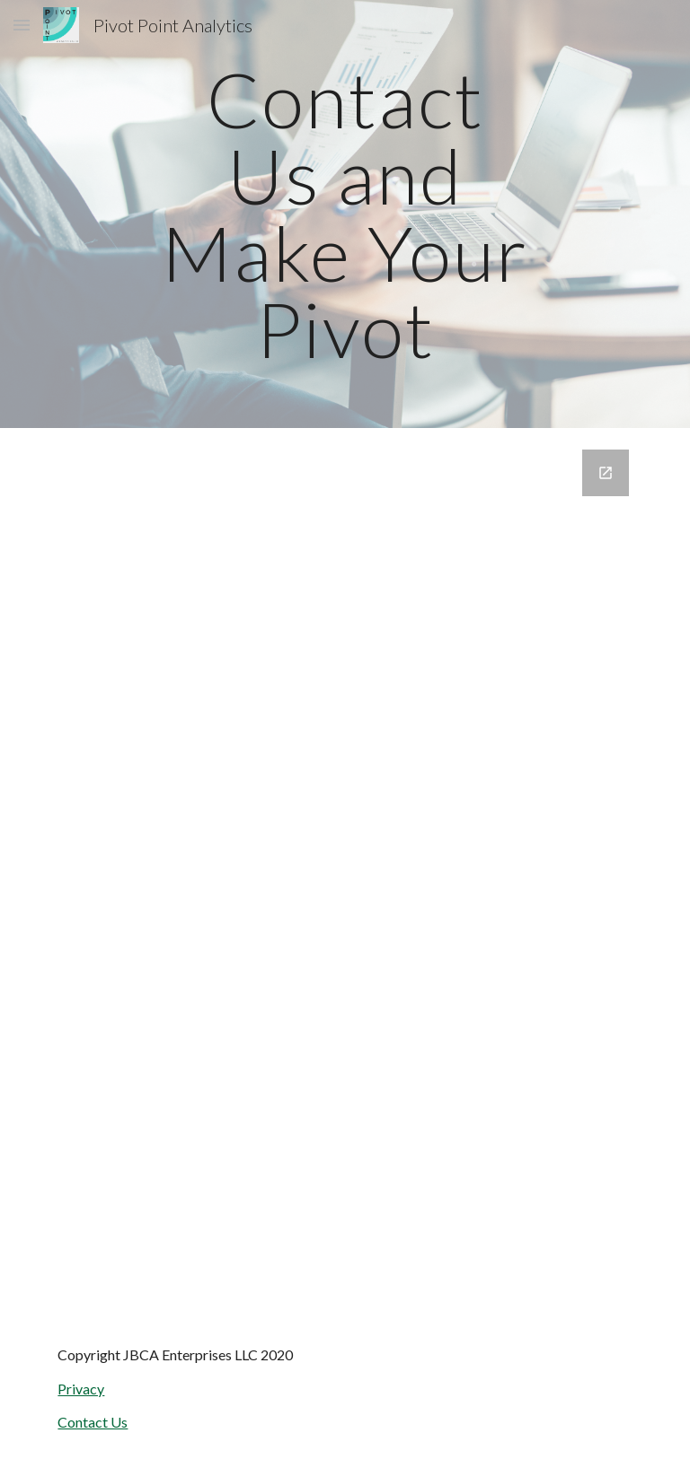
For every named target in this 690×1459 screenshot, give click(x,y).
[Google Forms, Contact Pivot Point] (344, 873)
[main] (344, 214)
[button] (21, 24)
